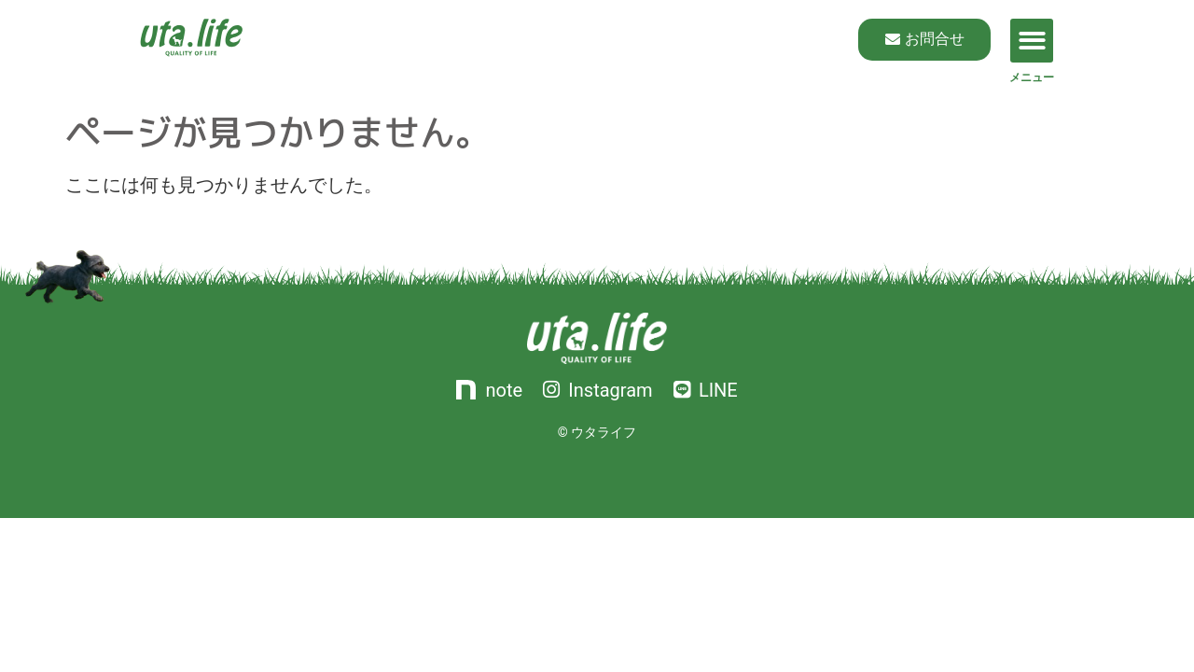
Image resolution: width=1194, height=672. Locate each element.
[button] (1032, 41)
